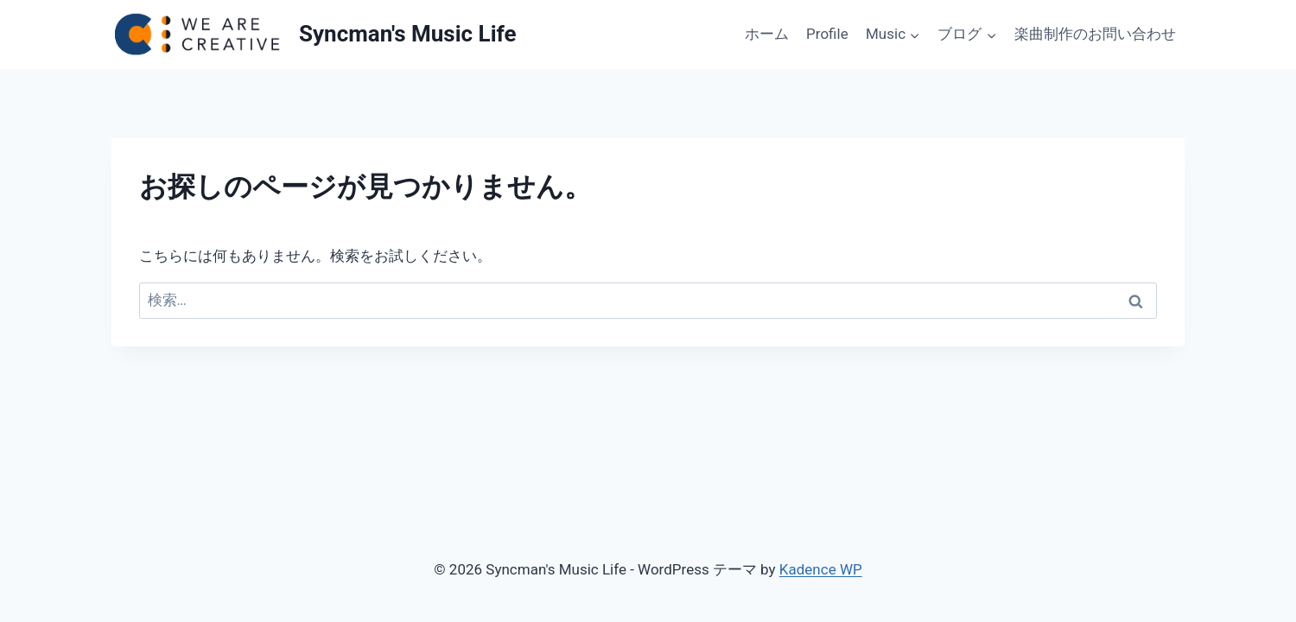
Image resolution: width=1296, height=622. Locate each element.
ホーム (767, 33)
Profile (827, 33)
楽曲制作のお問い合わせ (1095, 33)
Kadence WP (820, 569)
